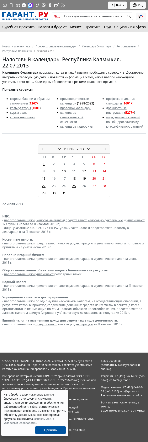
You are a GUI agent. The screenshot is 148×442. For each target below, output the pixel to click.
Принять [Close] (50, 430)
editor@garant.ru (120, 380)
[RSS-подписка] (63, 5)
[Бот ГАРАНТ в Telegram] (43, 5)
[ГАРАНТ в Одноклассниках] (50, 5)
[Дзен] (24, 5)
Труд (107, 26)
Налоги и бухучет (52, 26)
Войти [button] (117, 5)
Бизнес (76, 26)
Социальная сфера (130, 26)
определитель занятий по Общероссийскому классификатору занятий (124, 122)
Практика (92, 26)
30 (54, 193)
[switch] (57, 16)
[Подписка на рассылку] (4, 5)
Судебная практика (18, 26)
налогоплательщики (19, 220)
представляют (76, 220)
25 (74, 186)
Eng (137, 5)
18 (74, 178)
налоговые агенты (50, 220)
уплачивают (136, 220)
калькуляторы (20, 108)
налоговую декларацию (105, 220)
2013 (80, 149)
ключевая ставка (22, 117)
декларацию (83, 286)
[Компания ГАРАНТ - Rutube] (56, 5)
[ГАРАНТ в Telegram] (37, 5)
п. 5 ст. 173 (40, 228)
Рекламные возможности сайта (121, 395)
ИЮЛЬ (69, 149)
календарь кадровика (76, 126)
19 (84, 178)
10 (64, 171)
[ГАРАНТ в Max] (30, 5)
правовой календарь (75, 108)
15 (43, 178)
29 (43, 193)
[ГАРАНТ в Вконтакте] (17, 5)
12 (84, 171)
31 (64, 193)
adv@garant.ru (129, 391)
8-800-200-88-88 (111, 361)
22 (43, 186)
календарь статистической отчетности (71, 117)
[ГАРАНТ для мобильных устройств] (11, 5)
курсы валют (19, 112)
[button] (141, 16)
